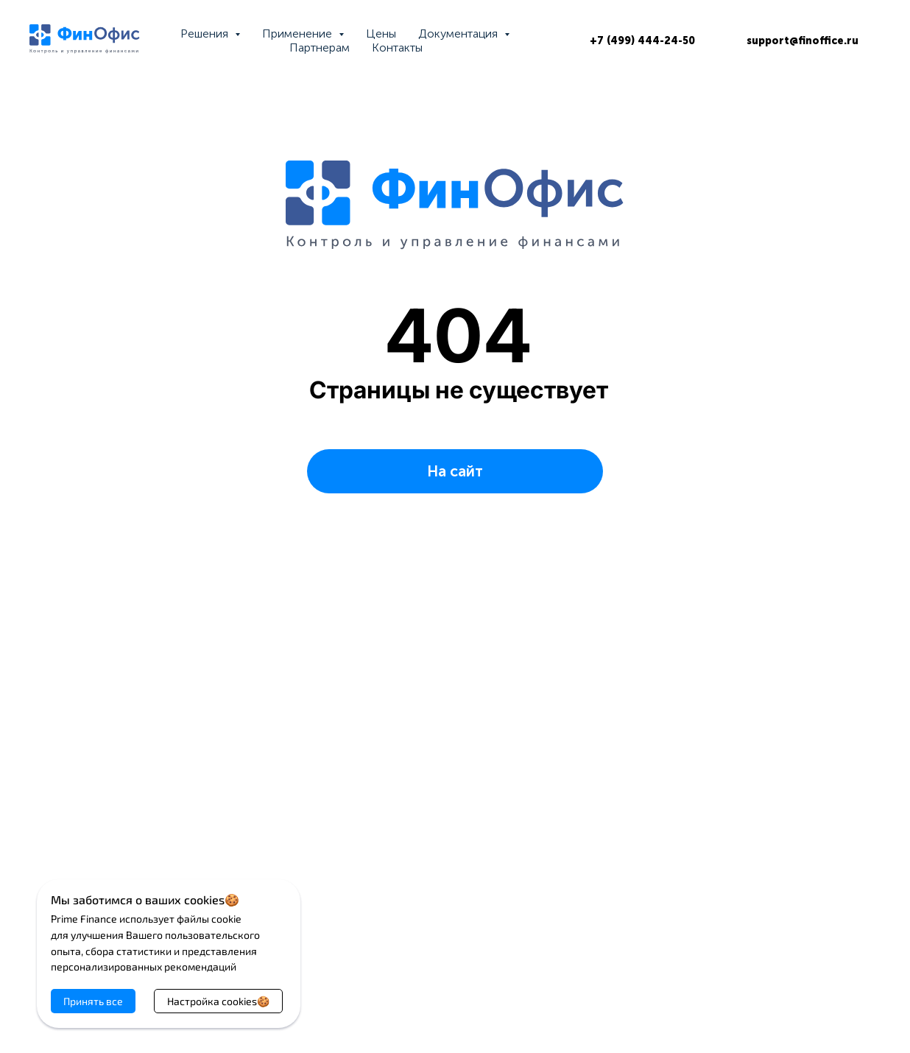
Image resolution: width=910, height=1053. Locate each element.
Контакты (397, 47)
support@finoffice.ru (802, 41)
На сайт (455, 471)
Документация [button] (459, 33)
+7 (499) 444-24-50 (642, 41)
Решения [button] (205, 33)
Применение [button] (298, 33)
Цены (381, 33)
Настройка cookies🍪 (218, 1001)
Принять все (93, 1001)
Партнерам (319, 47)
